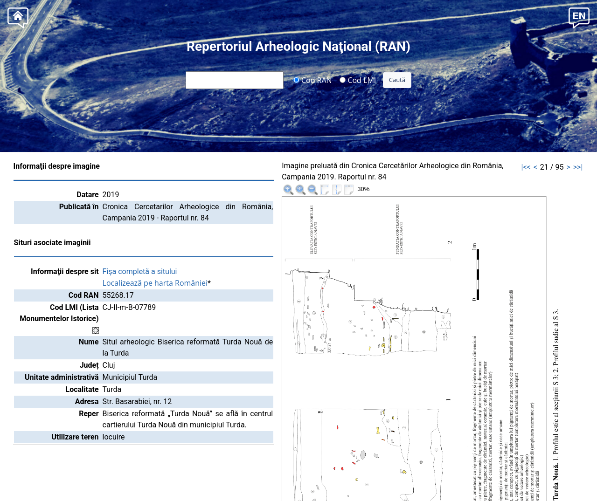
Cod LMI (358, 80)
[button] (579, 17)
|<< (526, 167)
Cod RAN (312, 80)
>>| (578, 167)
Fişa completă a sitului (140, 271)
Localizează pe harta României (155, 283)
